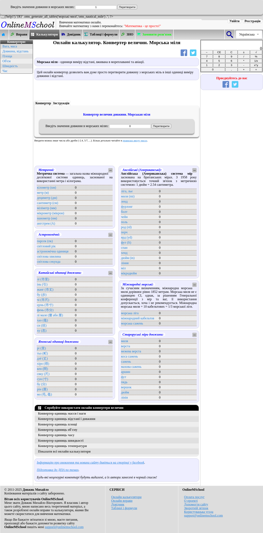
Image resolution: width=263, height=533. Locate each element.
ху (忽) (41, 330)
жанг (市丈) (45, 289)
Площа (7, 56)
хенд (124, 252)
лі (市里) (43, 279)
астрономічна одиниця (52, 251)
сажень (126, 361)
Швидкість (10, 66)
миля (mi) (128, 196)
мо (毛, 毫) (44, 394)
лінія (124, 397)
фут (123, 377)
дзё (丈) (42, 358)
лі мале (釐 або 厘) (50, 315)
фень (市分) (45, 310)
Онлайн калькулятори (126, 497)
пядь (124, 382)
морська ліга (129, 313)
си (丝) (41, 325)
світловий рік (46, 246)
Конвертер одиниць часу (56, 435)
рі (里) (41, 348)
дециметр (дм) (47, 197)
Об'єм (6, 61)
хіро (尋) (43, 363)
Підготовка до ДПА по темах (57, 470)
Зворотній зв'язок (196, 508)
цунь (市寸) (45, 305)
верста (125, 346)
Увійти (234, 21)
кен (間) (42, 368)
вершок (126, 387)
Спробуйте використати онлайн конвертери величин (80, 407)
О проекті (191, 500)
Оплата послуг (194, 497)
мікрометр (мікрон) (50, 213)
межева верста (131, 351)
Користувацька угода (198, 512)
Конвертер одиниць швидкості (60, 440)
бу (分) (41, 384)
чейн (124, 217)
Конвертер (43, 103)
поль (124, 222)
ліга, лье (127, 191)
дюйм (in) (128, 258)
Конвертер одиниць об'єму (57, 429)
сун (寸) (42, 379)
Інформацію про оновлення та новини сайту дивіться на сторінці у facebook (90, 462)
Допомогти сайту (196, 504)
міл (123, 268)
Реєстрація (253, 21)
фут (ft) (126, 242)
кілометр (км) (46, 187)
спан (124, 247)
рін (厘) (42, 389)
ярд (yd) (126, 237)
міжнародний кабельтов (137, 318)
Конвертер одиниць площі (57, 424)
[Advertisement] (16, 136)
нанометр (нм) (47, 218)
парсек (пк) (45, 241)
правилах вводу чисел (135, 140)
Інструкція (61, 103)
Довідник (117, 504)
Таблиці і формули (124, 508)
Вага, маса (9, 46)
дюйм (125, 392)
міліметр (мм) (46, 208)
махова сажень (131, 366)
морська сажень (132, 323)
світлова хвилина (49, 256)
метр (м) (43, 192)
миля (124, 341)
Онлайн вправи (122, 500)
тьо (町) (42, 353)
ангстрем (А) (46, 223)
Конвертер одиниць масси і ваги (62, 413)
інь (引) (42, 284)
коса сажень (129, 356)
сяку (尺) (43, 374)
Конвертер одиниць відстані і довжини (66, 419)
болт (124, 211)
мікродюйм (129, 273)
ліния (125, 263)
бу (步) (41, 294)
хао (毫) (42, 320)
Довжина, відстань (15, 51)
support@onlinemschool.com (64, 527)
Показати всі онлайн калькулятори (64, 451)
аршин (125, 372)
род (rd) (126, 227)
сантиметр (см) (47, 203)
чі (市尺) (43, 299)
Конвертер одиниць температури (62, 446)
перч (124, 232)
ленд (124, 201)
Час (5, 71)
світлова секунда (48, 261)
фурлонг (127, 206)
